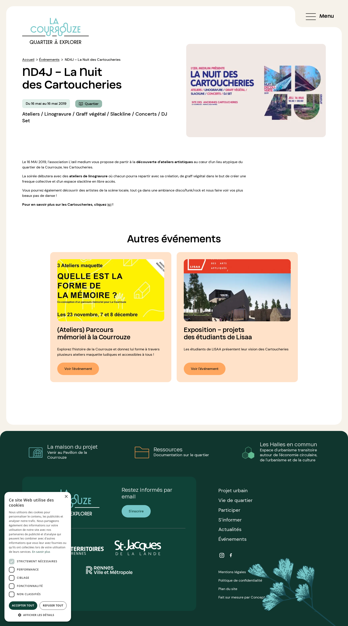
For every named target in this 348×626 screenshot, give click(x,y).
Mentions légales (232, 572)
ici (109, 204)
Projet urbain (233, 490)
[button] (38, 615)
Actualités (229, 529)
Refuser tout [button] (53, 605)
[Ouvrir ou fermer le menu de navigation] (318, 16)
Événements (49, 59)
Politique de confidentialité (240, 580)
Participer (229, 510)
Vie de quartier (235, 500)
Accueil (28, 59)
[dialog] (37, 557)
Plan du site (227, 589)
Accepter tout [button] (23, 605)
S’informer (230, 520)
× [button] (66, 496)
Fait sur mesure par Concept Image (247, 597)
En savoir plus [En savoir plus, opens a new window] (41, 552)
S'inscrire (136, 511)
